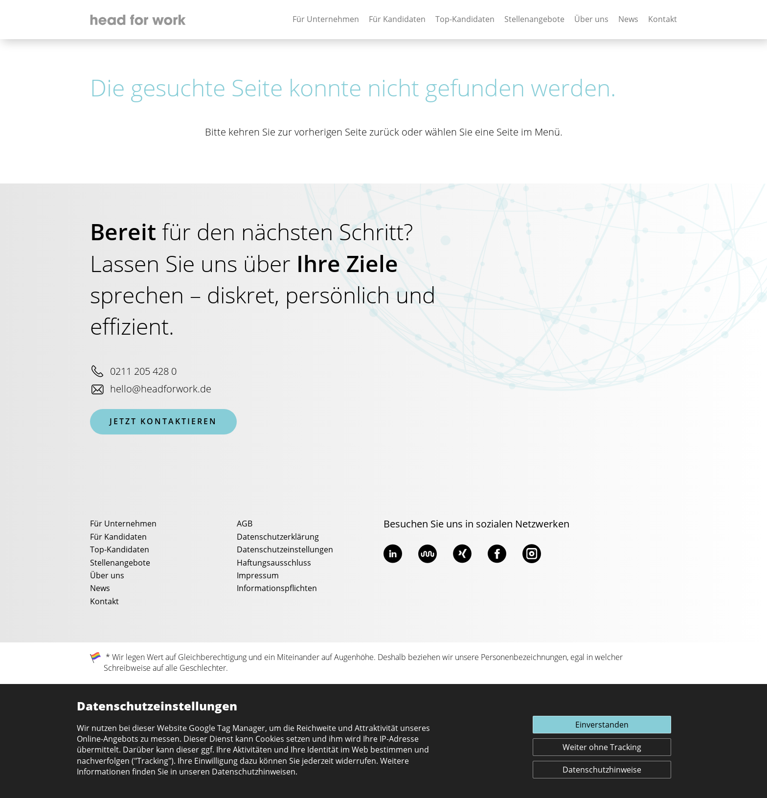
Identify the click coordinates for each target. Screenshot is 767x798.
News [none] (628, 19)
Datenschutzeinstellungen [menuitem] (285, 550)
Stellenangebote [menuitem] (120, 563)
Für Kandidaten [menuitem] (118, 537)
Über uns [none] (591, 19)
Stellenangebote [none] (534, 19)
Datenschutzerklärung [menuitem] (278, 537)
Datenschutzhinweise (602, 770)
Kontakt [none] (662, 19)
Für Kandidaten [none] (397, 19)
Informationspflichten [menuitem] (277, 589)
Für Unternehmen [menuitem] (123, 524)
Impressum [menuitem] (258, 576)
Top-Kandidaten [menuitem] (119, 550)
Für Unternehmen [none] (326, 19)
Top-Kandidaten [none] (465, 19)
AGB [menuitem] (244, 524)
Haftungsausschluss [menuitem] (274, 563)
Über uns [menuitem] (107, 576)
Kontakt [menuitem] (104, 602)
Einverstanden (602, 725)
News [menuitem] (100, 589)
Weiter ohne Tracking (602, 748)
